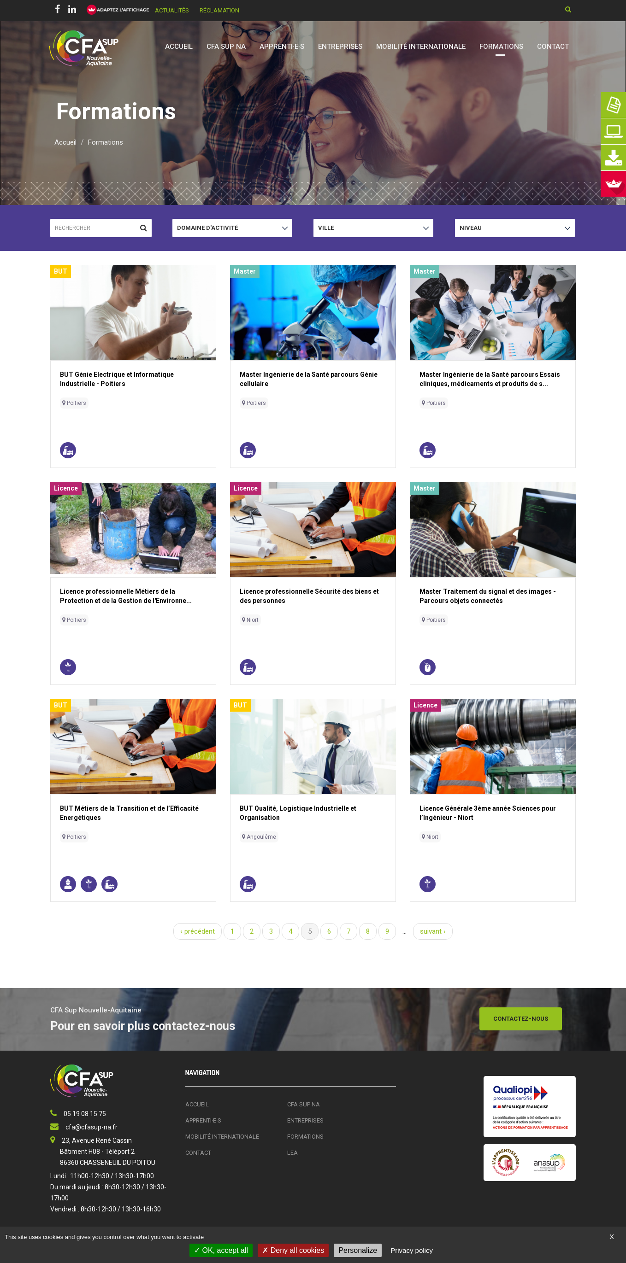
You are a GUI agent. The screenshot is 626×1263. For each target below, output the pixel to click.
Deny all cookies (293, 1250)
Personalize (357, 1250)
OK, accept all (221, 1250)
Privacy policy (411, 1250)
